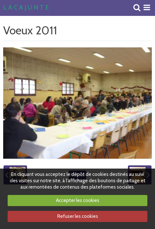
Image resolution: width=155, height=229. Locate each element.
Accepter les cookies (77, 200)
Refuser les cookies (77, 216)
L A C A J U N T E (26, 7)
